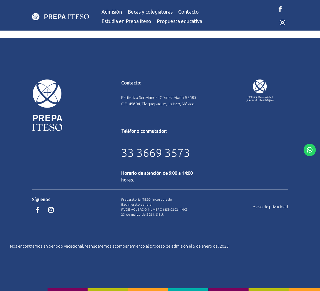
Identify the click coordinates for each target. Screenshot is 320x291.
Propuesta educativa (179, 21)
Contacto (188, 11)
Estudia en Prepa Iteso (126, 21)
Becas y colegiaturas (150, 11)
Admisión (111, 11)
